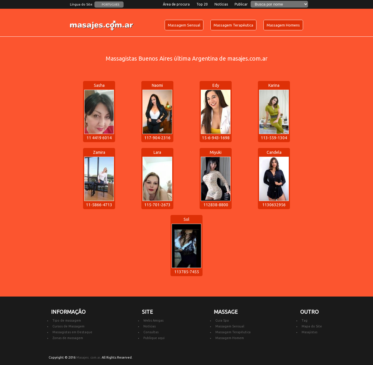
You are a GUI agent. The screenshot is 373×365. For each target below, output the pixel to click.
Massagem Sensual (184, 25)
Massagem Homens (283, 25)
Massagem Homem (229, 338)
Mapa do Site (312, 326)
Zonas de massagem (67, 338)
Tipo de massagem (66, 320)
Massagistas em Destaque (72, 332)
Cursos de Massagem (68, 326)
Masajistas (309, 332)
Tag (304, 320)
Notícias (221, 4)
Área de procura (176, 4)
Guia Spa (222, 320)
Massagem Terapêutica (233, 25)
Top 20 (202, 4)
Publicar (241, 4)
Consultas (151, 332)
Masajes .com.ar (88, 357)
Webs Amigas (153, 320)
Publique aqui (154, 338)
